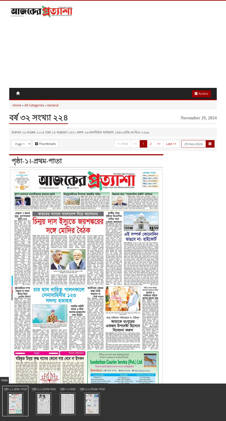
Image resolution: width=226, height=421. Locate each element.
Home (17, 105)
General (53, 105)
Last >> (171, 144)
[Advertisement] (113, 55)
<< (135, 144)
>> (159, 144)
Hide (4, 380)
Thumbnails (45, 144)
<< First (122, 144)
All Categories (34, 105)
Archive (201, 93)
